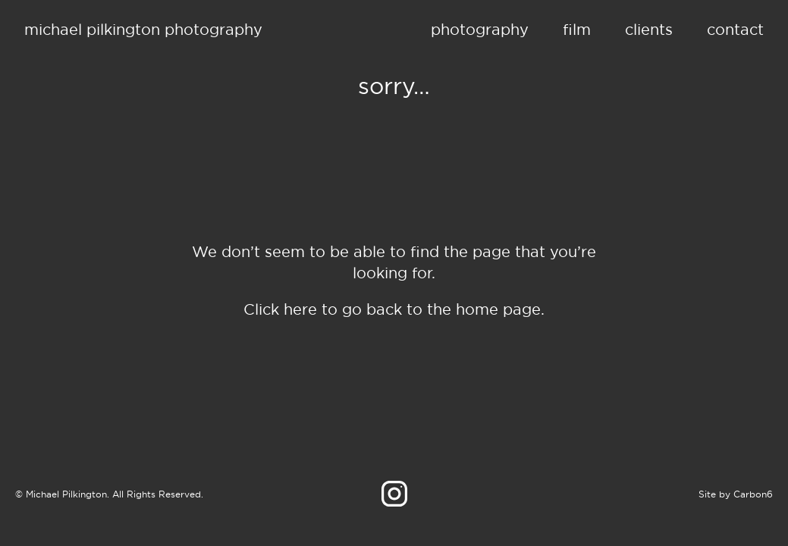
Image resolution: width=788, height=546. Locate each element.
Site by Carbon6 (736, 494)
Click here (280, 309)
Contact (735, 29)
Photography (480, 29)
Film (577, 29)
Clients (649, 29)
